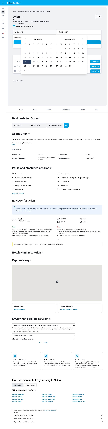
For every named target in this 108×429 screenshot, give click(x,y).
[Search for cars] (3, 16)
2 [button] (69, 49)
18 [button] (34, 62)
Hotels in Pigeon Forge (48, 396)
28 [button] (46, 66)
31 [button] (29, 70)
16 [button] (25, 62)
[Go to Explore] (3, 23)
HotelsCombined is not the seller (58, 415)
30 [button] (25, 70)
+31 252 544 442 (18, 24)
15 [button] (51, 57)
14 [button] (46, 57)
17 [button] (29, 62)
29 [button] (51, 66)
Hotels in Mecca (47, 394)
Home (14, 11)
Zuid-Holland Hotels (37, 11)
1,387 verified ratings (26, 26)
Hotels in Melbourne (78, 394)
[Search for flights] (3, 8)
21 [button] (46, 62)
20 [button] (42, 62)
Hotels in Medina (77, 396)
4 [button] (33, 53)
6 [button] (42, 53)
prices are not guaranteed (50, 410)
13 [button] (42, 57)
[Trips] (3, 28)
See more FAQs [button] (43, 343)
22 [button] (51, 62)
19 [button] (38, 62)
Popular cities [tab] (17, 385)
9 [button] (69, 53)
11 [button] (34, 57)
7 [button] (46, 53)
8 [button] (65, 53)
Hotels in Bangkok (47, 401)
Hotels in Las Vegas (18, 394)
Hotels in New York (17, 399)
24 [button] (29, 66)
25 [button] (34, 66)
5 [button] (82, 49)
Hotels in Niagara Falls (78, 401)
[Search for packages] (3, 19)
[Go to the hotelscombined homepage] (13, 3)
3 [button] (29, 53)
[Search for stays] (3, 12)
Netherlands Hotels (22, 11)
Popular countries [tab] (30, 385)
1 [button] (65, 49)
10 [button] (29, 57)
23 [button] (25, 66)
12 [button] (38, 57)
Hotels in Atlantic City (48, 399)
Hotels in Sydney (17, 396)
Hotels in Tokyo (16, 401)
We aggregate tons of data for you (58, 419)
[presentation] (22, 81)
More (13, 144)
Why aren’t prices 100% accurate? (58, 422)
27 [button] (42, 66)
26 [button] (38, 66)
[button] (3, 3)
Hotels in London (77, 399)
